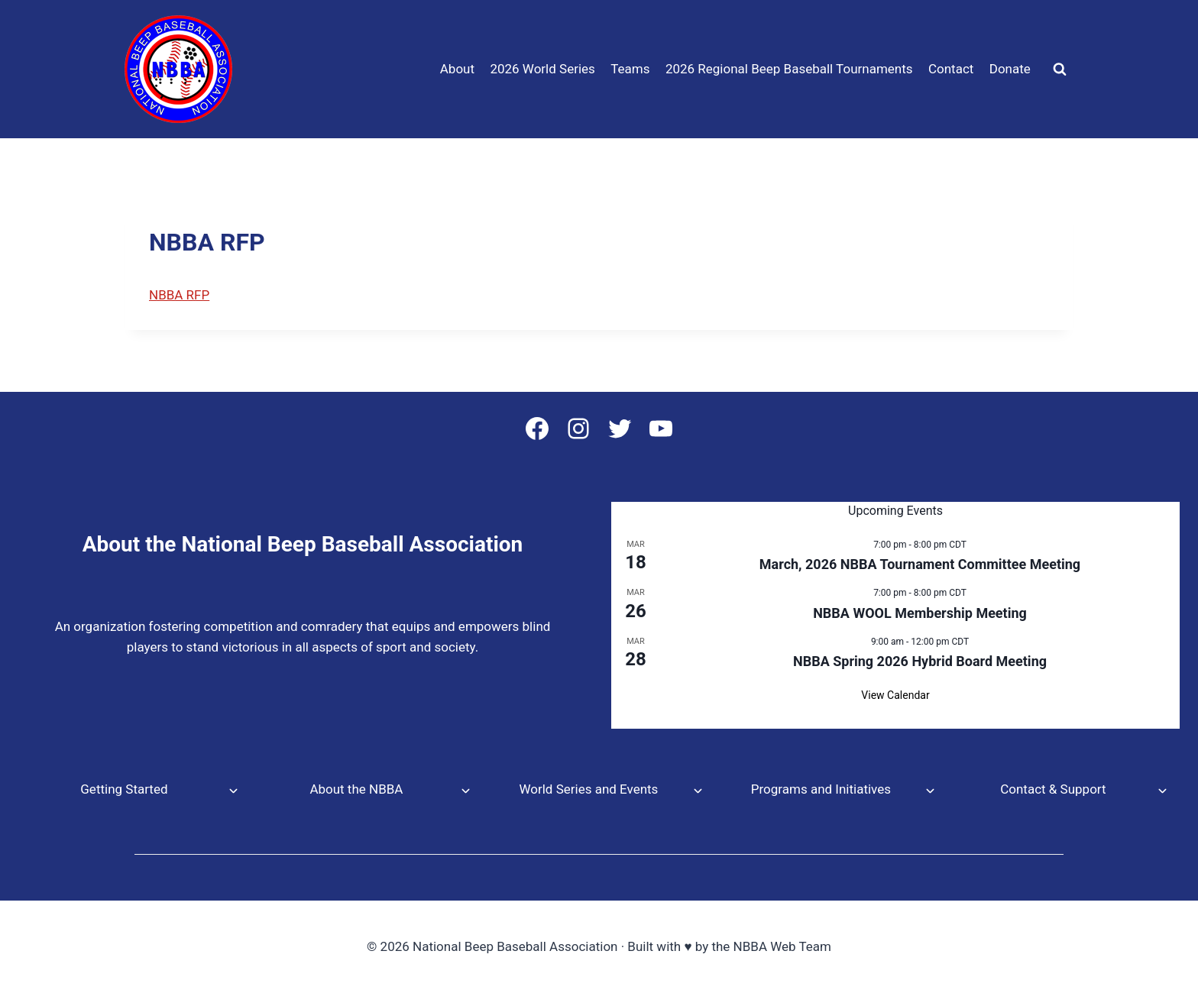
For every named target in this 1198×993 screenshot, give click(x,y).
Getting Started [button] (123, 789)
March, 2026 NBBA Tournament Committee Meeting (919, 564)
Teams (629, 68)
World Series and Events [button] (588, 789)
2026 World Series (542, 68)
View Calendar (895, 695)
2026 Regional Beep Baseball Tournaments (789, 68)
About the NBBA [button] (356, 789)
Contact (950, 68)
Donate (1010, 68)
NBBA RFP (179, 294)
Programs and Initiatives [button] (821, 789)
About (457, 68)
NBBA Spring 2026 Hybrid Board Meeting (920, 661)
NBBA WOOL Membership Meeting (920, 613)
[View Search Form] (1059, 69)
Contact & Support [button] (1053, 789)
